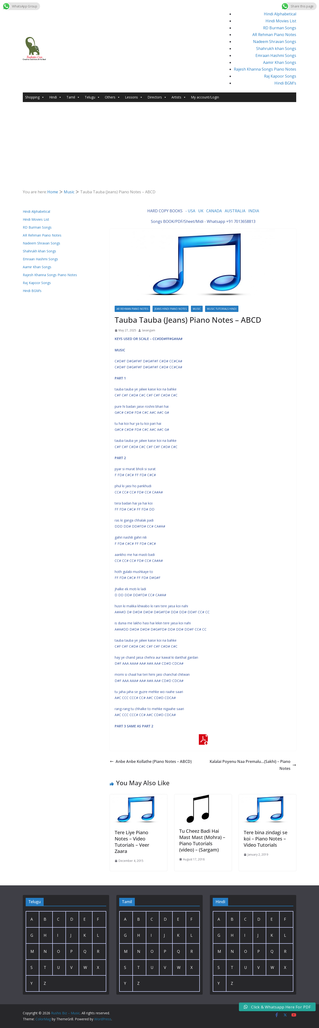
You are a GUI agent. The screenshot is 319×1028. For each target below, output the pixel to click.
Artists (178, 97)
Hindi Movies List (281, 21)
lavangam (148, 330)
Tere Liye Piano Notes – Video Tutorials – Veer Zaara (132, 841)
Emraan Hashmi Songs (275, 55)
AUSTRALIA (235, 210)
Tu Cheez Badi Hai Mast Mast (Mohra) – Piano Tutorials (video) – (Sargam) (202, 840)
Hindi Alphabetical (280, 14)
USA (191, 210)
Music (197, 308)
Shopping (34, 97)
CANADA (214, 210)
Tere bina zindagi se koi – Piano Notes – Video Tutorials (265, 838)
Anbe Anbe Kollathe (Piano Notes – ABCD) (151, 761)
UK (200, 210)
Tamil (73, 97)
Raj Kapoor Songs (280, 76)
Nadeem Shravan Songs (274, 41)
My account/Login (205, 97)
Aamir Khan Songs (279, 62)
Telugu (92, 97)
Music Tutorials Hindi (221, 308)
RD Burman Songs (279, 27)
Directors (157, 97)
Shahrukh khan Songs (276, 48)
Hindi (55, 97)
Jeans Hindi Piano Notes (170, 308)
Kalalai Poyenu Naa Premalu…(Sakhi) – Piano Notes (253, 765)
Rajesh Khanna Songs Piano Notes (265, 69)
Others (112, 97)
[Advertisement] (159, 152)
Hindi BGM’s (285, 83)
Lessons (134, 97)
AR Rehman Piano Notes (274, 34)
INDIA (253, 210)
